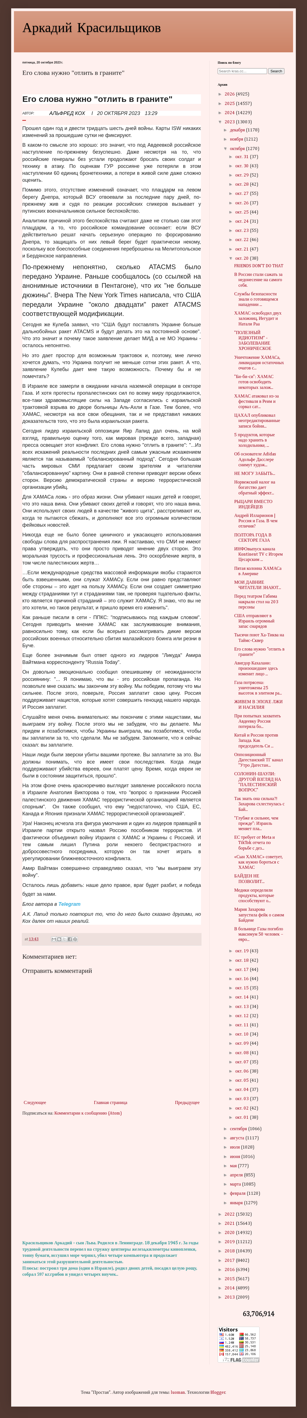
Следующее (35, 1103)
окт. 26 (242, 203)
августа (237, 1138)
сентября (239, 1129)
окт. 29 (242, 175)
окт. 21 (242, 249)
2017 (230, 1260)
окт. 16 (242, 979)
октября (238, 149)
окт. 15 (242, 988)
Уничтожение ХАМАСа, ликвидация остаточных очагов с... (259, 363)
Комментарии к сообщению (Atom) (88, 1113)
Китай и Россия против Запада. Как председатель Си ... (256, 740)
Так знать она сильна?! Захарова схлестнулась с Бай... (259, 804)
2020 (230, 1233)
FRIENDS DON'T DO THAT (258, 266)
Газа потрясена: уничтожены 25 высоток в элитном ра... (258, 688)
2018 (230, 1251)
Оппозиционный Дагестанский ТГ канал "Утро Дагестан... (258, 760)
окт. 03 (242, 1099)
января (237, 1203)
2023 (230, 122)
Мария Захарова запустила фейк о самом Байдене (259, 915)
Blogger (218, 1392)
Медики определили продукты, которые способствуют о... (254, 895)
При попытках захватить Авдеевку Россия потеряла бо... (257, 721)
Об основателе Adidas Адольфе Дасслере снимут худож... (255, 459)
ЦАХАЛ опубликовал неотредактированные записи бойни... (257, 420)
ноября (237, 139)
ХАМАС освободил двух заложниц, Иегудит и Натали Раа (257, 318)
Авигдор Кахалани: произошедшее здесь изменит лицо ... (256, 668)
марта (236, 1184)
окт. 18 (242, 960)
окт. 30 (242, 166)
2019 (230, 1242)
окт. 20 (242, 258)
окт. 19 (242, 951)
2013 (230, 1297)
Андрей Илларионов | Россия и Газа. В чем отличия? (255, 521)
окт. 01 (242, 1117)
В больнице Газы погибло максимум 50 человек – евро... (258, 934)
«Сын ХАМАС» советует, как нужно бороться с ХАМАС (258, 862)
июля (235, 1147)
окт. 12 (242, 1016)
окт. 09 (242, 1043)
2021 (230, 1223)
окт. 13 (242, 1007)
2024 (230, 113)
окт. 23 (242, 231)
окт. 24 (242, 221)
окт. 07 (242, 1062)
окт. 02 (242, 1108)
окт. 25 (242, 212)
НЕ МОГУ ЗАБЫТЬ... (254, 474)
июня (235, 1157)
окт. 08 (242, 1053)
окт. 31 (242, 157)
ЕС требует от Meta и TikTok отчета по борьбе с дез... (254, 842)
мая (234, 1166)
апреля (237, 1175)
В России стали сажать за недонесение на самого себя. (258, 280)
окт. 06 (242, 1071)
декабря (238, 130)
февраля (238, 1193)
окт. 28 (242, 184)
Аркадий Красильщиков (91, 26)
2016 (230, 1270)
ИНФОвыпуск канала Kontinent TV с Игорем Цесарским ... (258, 554)
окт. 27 (242, 194)
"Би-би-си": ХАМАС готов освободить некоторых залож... (254, 382)
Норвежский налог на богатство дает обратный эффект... (254, 487)
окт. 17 (242, 970)
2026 (230, 94)
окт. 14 (242, 997)
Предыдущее (187, 1103)
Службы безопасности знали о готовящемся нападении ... (256, 299)
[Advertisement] (111, 1178)
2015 (230, 1279)
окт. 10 (242, 1034)
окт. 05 (242, 1080)
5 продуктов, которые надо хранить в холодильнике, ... (254, 440)
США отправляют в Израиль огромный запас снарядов (254, 621)
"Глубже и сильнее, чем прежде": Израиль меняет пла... (256, 823)
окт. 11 (242, 1025)
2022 (230, 1214)
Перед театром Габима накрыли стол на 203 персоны (256, 601)
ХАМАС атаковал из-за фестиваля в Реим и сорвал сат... (256, 401)
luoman (178, 1392)
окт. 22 (242, 240)
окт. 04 (242, 1090)
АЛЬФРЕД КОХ (67, 113)
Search (276, 71)
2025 (230, 104)
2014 (230, 1288)
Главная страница (110, 1103)
